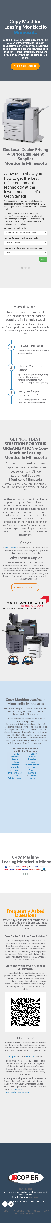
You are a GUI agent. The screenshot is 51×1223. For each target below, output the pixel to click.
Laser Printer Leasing (32, 756)
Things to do (10, 1092)
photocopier (11, 547)
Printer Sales (33, 776)
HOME (5, 1211)
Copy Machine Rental (15, 756)
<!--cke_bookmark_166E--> (25, 803)
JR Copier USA (25, 1189)
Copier (12, 1056)
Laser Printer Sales (15, 771)
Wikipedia (17, 1089)
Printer (30, 1056)
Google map (23, 1092)
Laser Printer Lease (15, 776)
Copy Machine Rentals (15, 765)
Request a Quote (25, 587)
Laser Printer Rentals (32, 770)
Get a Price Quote (25, 66)
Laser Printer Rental (32, 763)
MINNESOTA (18, 1211)
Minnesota (25, 32)
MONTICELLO (33, 1211)
